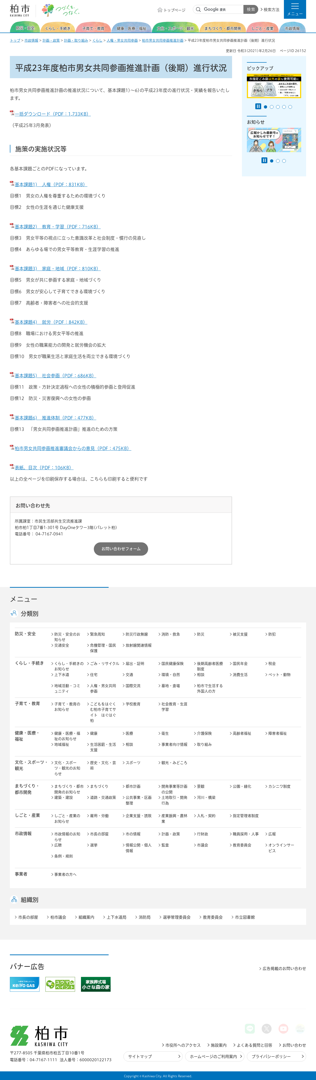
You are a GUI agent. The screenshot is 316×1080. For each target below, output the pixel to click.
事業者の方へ (65, 874)
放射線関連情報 (139, 645)
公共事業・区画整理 (139, 800)
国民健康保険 (172, 663)
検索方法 (271, 10)
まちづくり (99, 786)
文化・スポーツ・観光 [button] (31, 765)
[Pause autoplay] (258, 106)
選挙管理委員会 (177, 917)
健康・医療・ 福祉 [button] (27, 736)
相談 (200, 675)
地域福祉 (61, 744)
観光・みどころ (174, 763)
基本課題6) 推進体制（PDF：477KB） (53, 418)
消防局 (145, 917)
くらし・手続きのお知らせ (69, 666)
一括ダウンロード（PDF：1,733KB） (50, 114)
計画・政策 (51, 40)
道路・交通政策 (103, 797)
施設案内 (219, 1045)
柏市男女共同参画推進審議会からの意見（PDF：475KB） (70, 448)
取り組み (204, 744)
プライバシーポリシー (271, 1057)
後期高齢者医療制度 (210, 666)
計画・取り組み (76, 40)
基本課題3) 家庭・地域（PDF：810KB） (55, 268)
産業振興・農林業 (174, 818)
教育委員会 (242, 845)
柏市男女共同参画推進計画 (162, 40)
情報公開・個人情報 (139, 848)
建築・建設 (63, 797)
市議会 (202, 845)
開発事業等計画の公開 (174, 789)
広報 (272, 834)
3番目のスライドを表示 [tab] (278, 107)
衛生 (165, 733)
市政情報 (31, 40)
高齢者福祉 (242, 733)
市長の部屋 (99, 834)
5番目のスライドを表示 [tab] (290, 107)
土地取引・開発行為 (174, 800)
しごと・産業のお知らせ (67, 818)
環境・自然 (170, 675)
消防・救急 (170, 634)
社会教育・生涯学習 (174, 707)
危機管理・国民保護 (103, 648)
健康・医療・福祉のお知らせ (67, 736)
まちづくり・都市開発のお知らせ (69, 789)
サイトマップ (140, 1057)
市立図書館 (245, 917)
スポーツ (133, 763)
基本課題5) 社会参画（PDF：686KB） (53, 375)
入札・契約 (206, 816)
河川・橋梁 (206, 797)
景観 (200, 786)
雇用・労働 (99, 816)
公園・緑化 (242, 786)
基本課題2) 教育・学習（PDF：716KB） (55, 226)
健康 (94, 733)
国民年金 (240, 663)
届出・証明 (135, 663)
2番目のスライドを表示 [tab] (272, 107)
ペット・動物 (279, 675)
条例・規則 (63, 856)
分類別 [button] (30, 614)
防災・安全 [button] (25, 634)
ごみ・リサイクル (104, 663)
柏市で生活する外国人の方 (210, 688)
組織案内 (86, 917)
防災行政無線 (137, 634)
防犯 (272, 634)
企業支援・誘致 (139, 816)
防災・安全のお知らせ (67, 637)
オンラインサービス (281, 848)
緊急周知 (97, 634)
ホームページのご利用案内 (213, 1057)
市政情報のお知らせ (67, 837)
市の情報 (133, 834)
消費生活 (240, 675)
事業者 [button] (21, 874)
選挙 (94, 845)
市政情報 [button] (23, 833)
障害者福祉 (277, 733)
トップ (15, 40)
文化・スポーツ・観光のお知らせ (67, 768)
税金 (272, 663)
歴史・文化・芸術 (103, 765)
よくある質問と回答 (254, 1045)
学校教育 (133, 704)
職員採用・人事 (246, 834)
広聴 (58, 845)
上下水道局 (116, 917)
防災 (200, 634)
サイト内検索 (198, 9)
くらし (97, 40)
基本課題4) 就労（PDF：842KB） (48, 322)
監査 (165, 845)
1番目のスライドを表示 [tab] (265, 107)
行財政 (202, 834)
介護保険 (204, 733)
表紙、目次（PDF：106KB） (42, 467)
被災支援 (240, 634)
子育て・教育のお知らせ (67, 707)
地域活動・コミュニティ (67, 688)
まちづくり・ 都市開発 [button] (27, 789)
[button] (295, 9)
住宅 (94, 675)
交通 (129, 675)
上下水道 (61, 675)
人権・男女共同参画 (122, 40)
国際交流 (133, 686)
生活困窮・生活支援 (103, 747)
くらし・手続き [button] (29, 663)
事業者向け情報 (174, 744)
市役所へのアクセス (183, 1045)
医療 (129, 733)
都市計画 (133, 786)
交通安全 (61, 645)
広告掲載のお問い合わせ (284, 968)
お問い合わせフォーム (121, 549)
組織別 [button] (30, 900)
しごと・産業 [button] (27, 815)
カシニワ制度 (279, 786)
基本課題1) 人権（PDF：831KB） (48, 184)
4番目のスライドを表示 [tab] (284, 107)
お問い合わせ (294, 1045)
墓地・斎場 (170, 686)
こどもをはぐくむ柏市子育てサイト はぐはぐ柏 (103, 712)
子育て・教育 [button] (27, 703)
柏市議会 (58, 917)
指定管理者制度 (246, 816)
